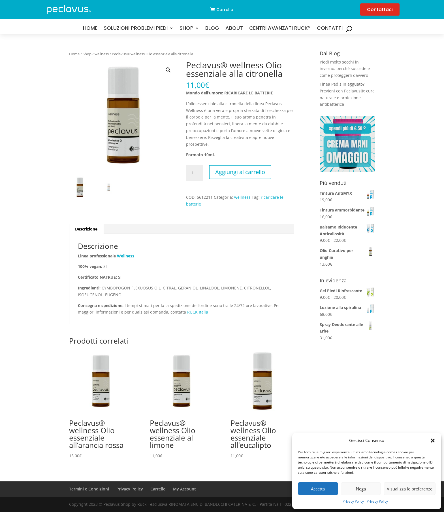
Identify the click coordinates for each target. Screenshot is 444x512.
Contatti (330, 28)
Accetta (318, 489)
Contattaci (380, 9)
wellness (102, 53)
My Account (184, 489)
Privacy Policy (353, 501)
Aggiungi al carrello (240, 172)
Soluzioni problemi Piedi (136, 28)
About (234, 28)
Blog (212, 28)
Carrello (224, 9)
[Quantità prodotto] (194, 173)
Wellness (125, 256)
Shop (186, 28)
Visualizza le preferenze (409, 489)
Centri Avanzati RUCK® (280, 28)
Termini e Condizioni (89, 489)
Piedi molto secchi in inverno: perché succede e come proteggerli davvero (345, 68)
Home (90, 28)
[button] (433, 440)
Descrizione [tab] (86, 229)
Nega (361, 489)
